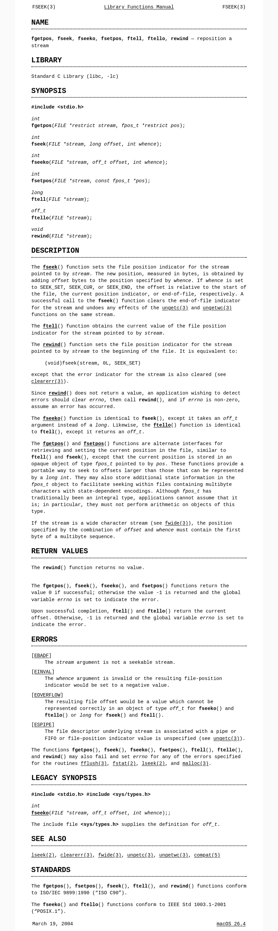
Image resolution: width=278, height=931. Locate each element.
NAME (40, 22)
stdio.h (70, 107)
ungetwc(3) (217, 308)
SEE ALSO (48, 839)
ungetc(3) (175, 308)
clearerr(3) (47, 381)
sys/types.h (99, 824)
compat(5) (207, 855)
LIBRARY (46, 60)
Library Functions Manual (139, 7)
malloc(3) (195, 763)
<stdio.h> (71, 794)
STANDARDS (51, 870)
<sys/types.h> (131, 794)
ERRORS (44, 639)
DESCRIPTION (55, 250)
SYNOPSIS (48, 91)
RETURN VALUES (59, 551)
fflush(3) (94, 763)
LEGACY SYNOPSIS (64, 778)
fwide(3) (176, 523)
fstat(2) (124, 763)
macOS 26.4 (231, 924)
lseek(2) (153, 763)
